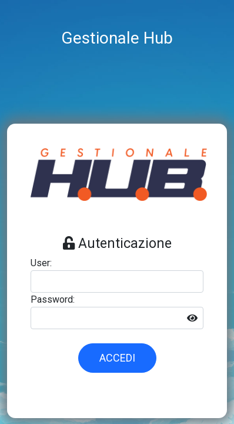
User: (41, 263)
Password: (53, 299)
